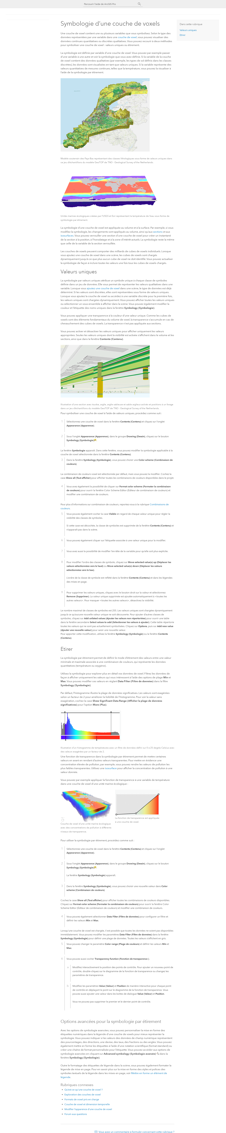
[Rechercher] (139, 4)
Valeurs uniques (188, 30)
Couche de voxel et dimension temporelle (87, 1104)
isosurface (111, 768)
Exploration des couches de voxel (82, 1094)
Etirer (182, 35)
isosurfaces (67, 235)
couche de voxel (127, 37)
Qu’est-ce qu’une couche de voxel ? (83, 1089)
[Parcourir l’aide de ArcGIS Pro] (110, 4)
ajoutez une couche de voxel (103, 288)
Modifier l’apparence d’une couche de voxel (88, 1109)
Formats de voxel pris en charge (81, 1099)
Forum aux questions (75, 1114)
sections (158, 231)
